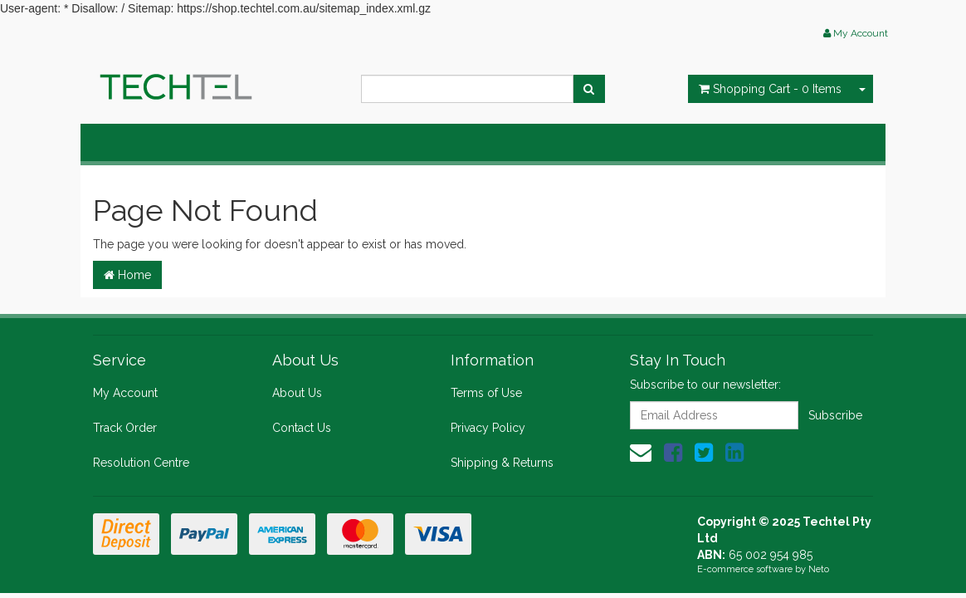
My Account (125, 392)
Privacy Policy (488, 427)
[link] (673, 452)
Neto (818, 569)
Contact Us (301, 427)
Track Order (125, 427)
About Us (297, 392)
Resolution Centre (141, 462)
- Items (770, 89)
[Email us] (640, 452)
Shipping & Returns (502, 462)
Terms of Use (486, 392)
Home (127, 275)
